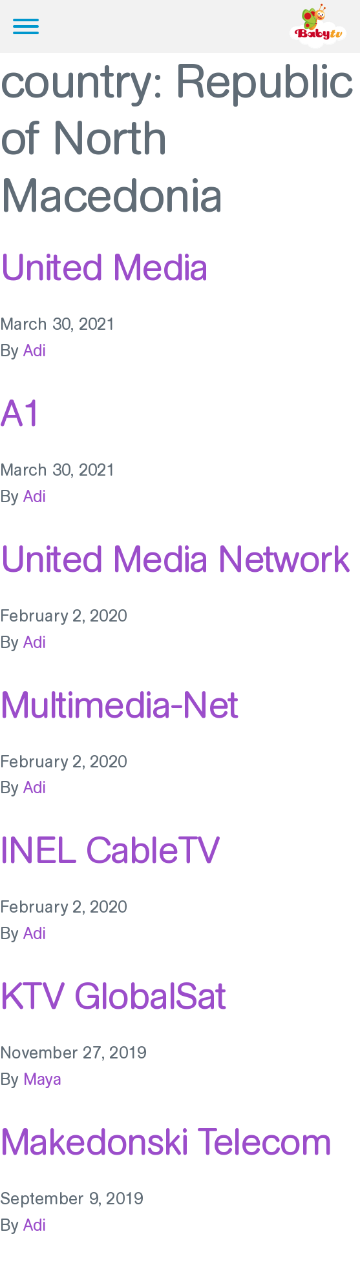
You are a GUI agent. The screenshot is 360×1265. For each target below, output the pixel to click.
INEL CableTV (109, 850)
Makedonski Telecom (165, 1141)
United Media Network (174, 559)
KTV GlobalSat (113, 996)
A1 (21, 413)
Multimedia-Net (119, 704)
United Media (104, 267)
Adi (35, 350)
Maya (42, 1079)
